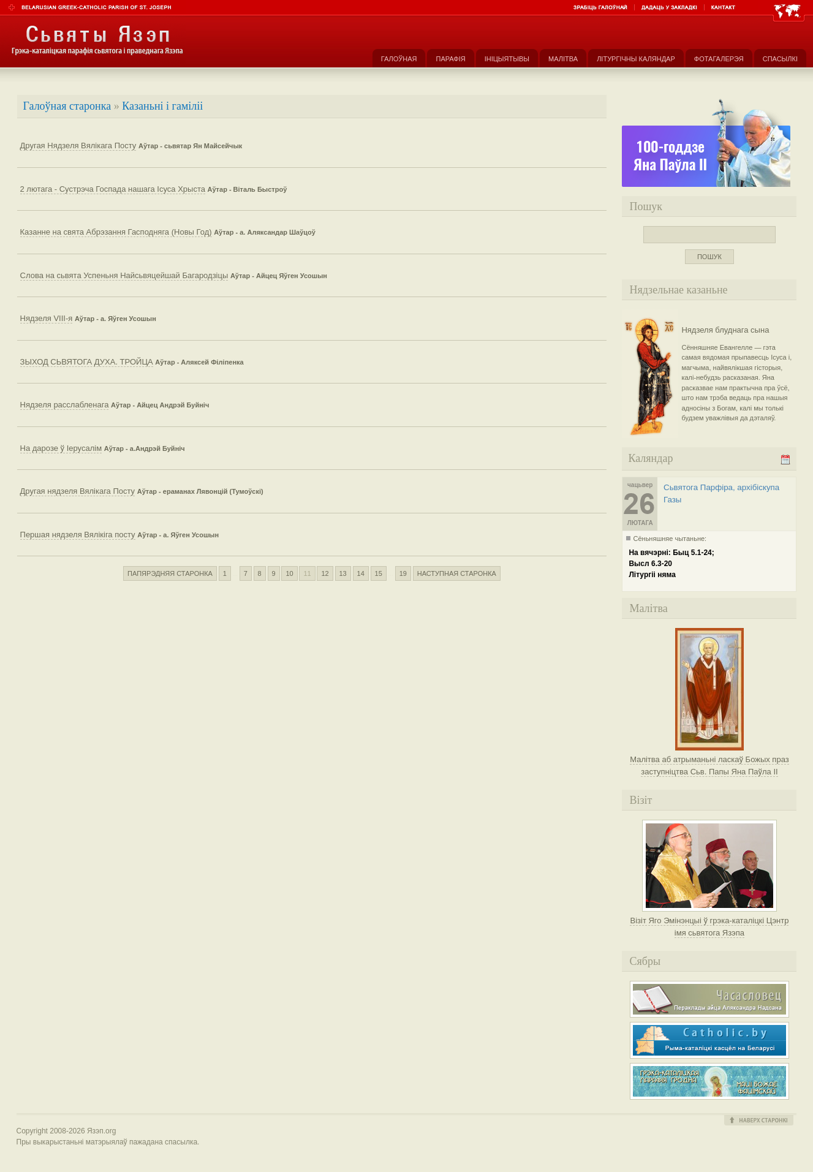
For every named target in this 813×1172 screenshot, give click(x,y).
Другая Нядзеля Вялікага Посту (78, 145)
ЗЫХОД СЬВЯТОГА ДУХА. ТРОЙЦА (86, 361)
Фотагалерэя (719, 58)
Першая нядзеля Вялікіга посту (77, 534)
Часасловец (709, 999)
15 (378, 573)
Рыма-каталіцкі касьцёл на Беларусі (709, 1040)
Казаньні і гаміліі (162, 106)
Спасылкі (780, 58)
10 (289, 573)
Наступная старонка (456, 573)
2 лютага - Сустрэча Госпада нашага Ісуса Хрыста (112, 189)
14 (361, 573)
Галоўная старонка (67, 106)
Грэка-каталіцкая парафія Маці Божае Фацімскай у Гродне (709, 1081)
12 (324, 573)
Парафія (450, 58)
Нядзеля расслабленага (64, 404)
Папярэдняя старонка (170, 573)
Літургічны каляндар (636, 58)
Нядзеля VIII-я (46, 318)
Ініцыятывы (507, 58)
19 (403, 573)
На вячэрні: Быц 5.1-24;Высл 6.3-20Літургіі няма (671, 563)
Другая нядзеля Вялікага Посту (77, 491)
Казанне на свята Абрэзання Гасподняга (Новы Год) (116, 231)
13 (343, 573)
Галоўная (399, 58)
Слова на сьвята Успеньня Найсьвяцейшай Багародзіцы (124, 275)
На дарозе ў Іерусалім (61, 448)
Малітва (563, 58)
